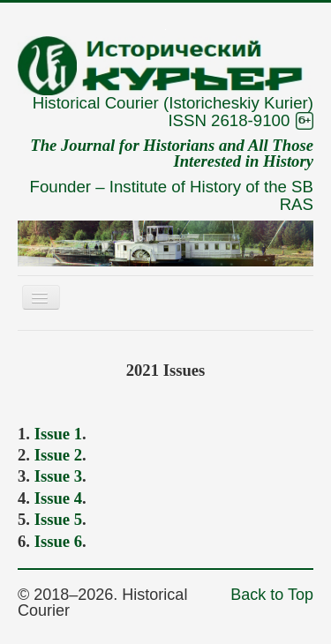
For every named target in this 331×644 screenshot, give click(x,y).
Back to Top (271, 594)
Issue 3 (58, 476)
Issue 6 (58, 541)
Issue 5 (58, 519)
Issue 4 (58, 498)
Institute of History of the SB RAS (211, 195)
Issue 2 (58, 455)
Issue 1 (58, 433)
